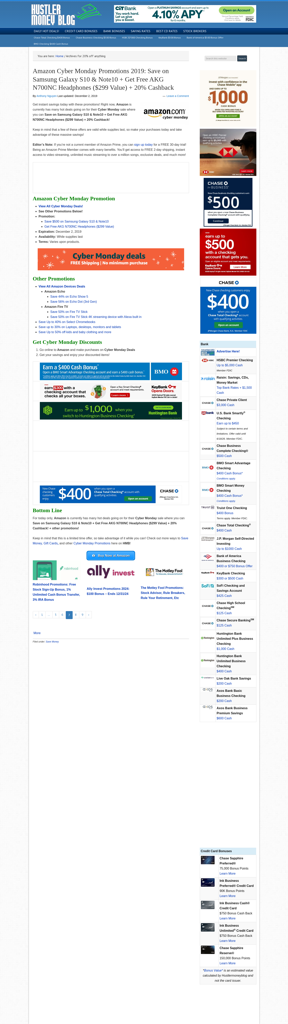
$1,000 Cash (226, 648)
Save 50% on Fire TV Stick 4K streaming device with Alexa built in (96, 317)
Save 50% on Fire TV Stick (69, 311)
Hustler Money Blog (66, 15)
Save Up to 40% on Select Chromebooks (67, 322)
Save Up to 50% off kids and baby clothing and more (75, 332)
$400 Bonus (225, 513)
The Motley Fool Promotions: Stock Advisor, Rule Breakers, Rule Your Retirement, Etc (163, 593)
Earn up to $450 (228, 423)
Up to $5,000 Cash (230, 365)
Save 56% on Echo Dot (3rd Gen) (74, 301)
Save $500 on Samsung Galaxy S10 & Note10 (77, 221)
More (37, 633)
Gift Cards (51, 543)
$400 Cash (224, 530)
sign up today (143, 144)
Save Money (52, 642)
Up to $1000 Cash (229, 548)
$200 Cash (224, 683)
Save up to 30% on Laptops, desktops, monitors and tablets (80, 327)
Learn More (228, 873)
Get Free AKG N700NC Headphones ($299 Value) (79, 226)
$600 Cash (224, 718)
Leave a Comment (178, 96)
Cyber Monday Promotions (91, 543)
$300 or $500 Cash (230, 578)
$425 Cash (224, 595)
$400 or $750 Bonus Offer (235, 566)
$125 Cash (224, 613)
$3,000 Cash (226, 405)
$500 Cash (224, 456)
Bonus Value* (213, 970)
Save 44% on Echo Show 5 (69, 296)
